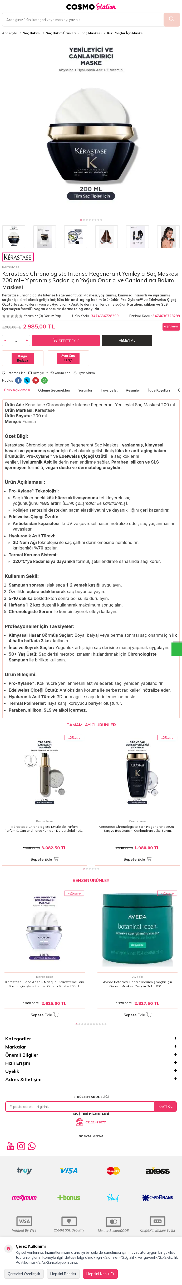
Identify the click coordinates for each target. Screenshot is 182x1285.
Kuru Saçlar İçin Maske (125, 33)
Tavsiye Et (38, 373)
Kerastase (18, 261)
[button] (81, 220)
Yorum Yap (52, 316)
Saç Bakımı (31, 33)
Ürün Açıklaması (17, 390)
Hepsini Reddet (63, 1273)
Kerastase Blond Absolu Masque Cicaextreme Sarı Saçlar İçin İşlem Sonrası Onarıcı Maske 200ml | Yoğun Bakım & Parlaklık (44, 984)
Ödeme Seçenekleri (54, 390)
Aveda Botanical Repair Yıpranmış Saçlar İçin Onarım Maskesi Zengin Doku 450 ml (137, 984)
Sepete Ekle (66, 341)
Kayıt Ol (166, 1106)
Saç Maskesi (91, 33)
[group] (91, 128)
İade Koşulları (159, 390)
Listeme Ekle (14, 373)
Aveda (137, 977)
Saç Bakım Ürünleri (61, 33)
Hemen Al (127, 340)
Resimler (133, 390)
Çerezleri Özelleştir (24, 1273)
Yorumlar (85, 390)
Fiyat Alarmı (84, 373)
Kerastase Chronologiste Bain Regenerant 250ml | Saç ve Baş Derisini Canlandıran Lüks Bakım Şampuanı (137, 829)
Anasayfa (9, 33)
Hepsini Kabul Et (100, 1273)
